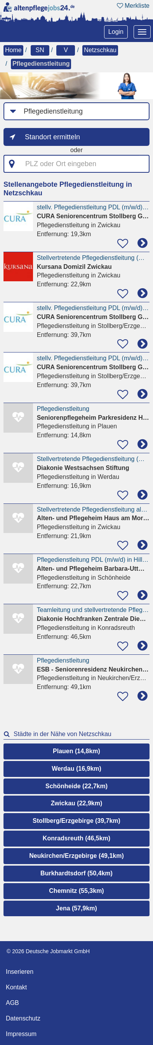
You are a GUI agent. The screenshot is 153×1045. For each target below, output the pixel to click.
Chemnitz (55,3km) (76, 890)
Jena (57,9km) (76, 908)
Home (13, 50)
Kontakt (16, 987)
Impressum (21, 1034)
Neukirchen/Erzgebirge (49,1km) (76, 855)
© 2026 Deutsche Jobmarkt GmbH (48, 951)
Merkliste (133, 5)
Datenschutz (23, 1018)
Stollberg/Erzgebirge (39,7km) (76, 820)
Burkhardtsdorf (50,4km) (76, 873)
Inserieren (19, 971)
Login (115, 31)
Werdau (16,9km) (76, 768)
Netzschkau (100, 50)
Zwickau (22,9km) (77, 803)
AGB (12, 1002)
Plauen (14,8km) (76, 751)
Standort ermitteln (52, 137)
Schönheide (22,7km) (76, 786)
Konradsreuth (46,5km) (76, 838)
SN (39, 50)
